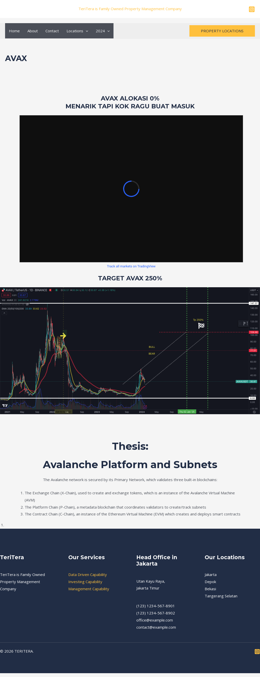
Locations (77, 30)
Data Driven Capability (87, 574)
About (32, 30)
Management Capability (88, 588)
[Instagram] (252, 9)
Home (14, 30)
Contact (52, 30)
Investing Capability (85, 581)
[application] (85, 30)
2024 (103, 30)
